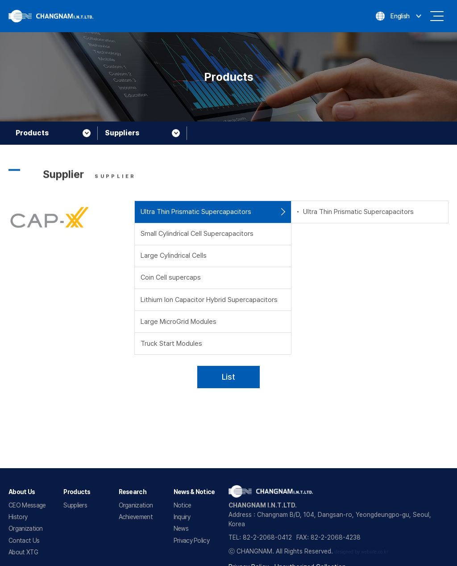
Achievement (136, 516)
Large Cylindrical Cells (174, 256)
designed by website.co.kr (361, 551)
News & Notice (194, 491)
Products (76, 491)
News (181, 528)
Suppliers (75, 505)
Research (132, 491)
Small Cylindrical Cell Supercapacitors (197, 234)
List (228, 377)
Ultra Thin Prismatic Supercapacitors (196, 212)
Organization (25, 528)
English (400, 16)
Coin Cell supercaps (171, 277)
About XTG (23, 552)
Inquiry (182, 516)
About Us (21, 491)
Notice (182, 505)
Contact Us (23, 540)
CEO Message (27, 505)
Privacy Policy (191, 540)
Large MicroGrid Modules (178, 322)
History (17, 516)
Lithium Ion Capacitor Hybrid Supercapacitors (209, 300)
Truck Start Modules (171, 344)
